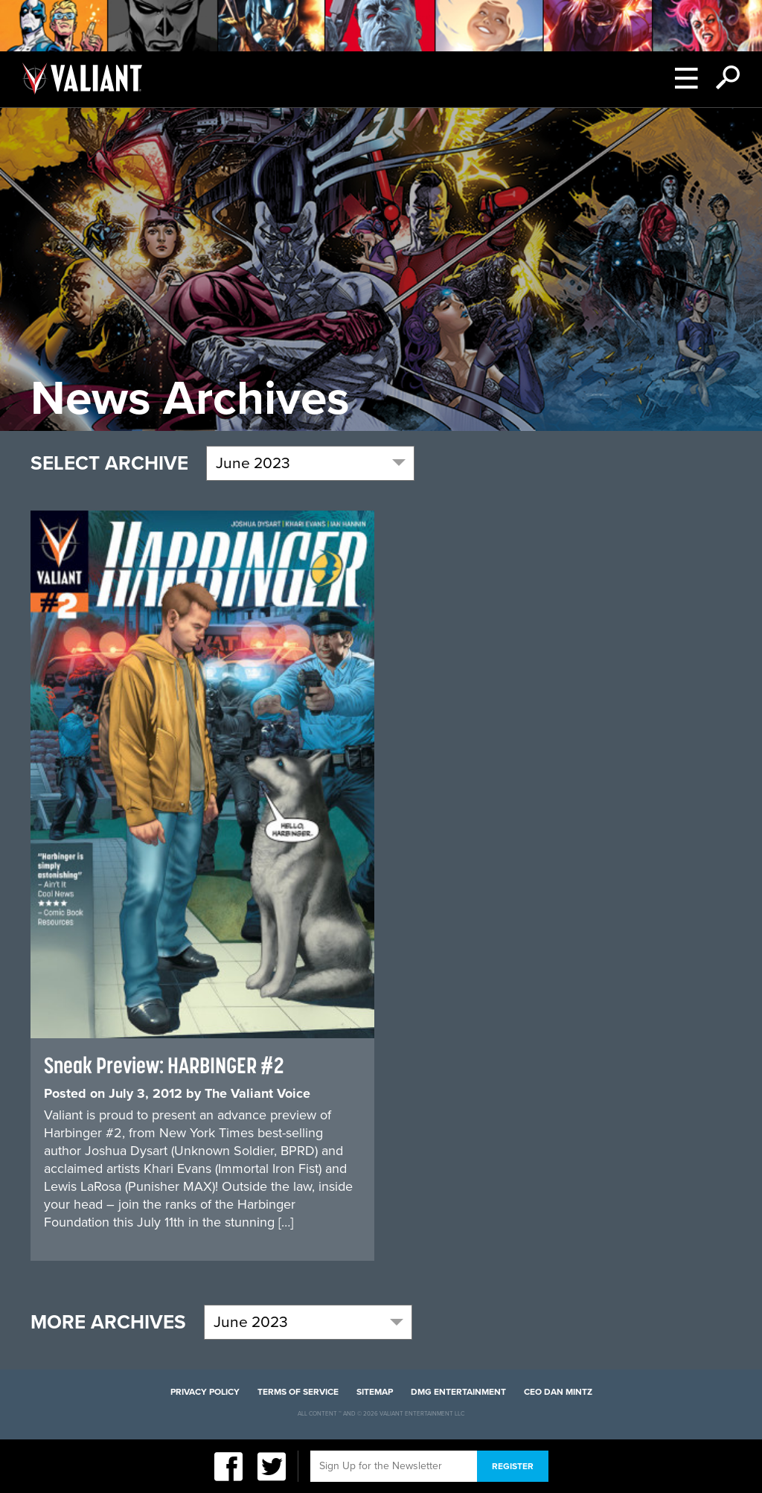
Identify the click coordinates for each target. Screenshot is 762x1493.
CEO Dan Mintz (558, 1392)
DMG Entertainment (458, 1392)
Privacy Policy (205, 1392)
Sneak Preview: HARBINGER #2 (164, 1065)
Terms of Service (298, 1392)
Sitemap (374, 1392)
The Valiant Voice (257, 1093)
